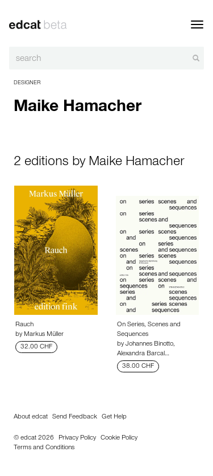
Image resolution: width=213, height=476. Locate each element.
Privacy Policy (77, 438)
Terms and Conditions (44, 448)
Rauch (24, 325)
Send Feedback (74, 417)
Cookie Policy (119, 438)
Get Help (114, 417)
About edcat (31, 417)
